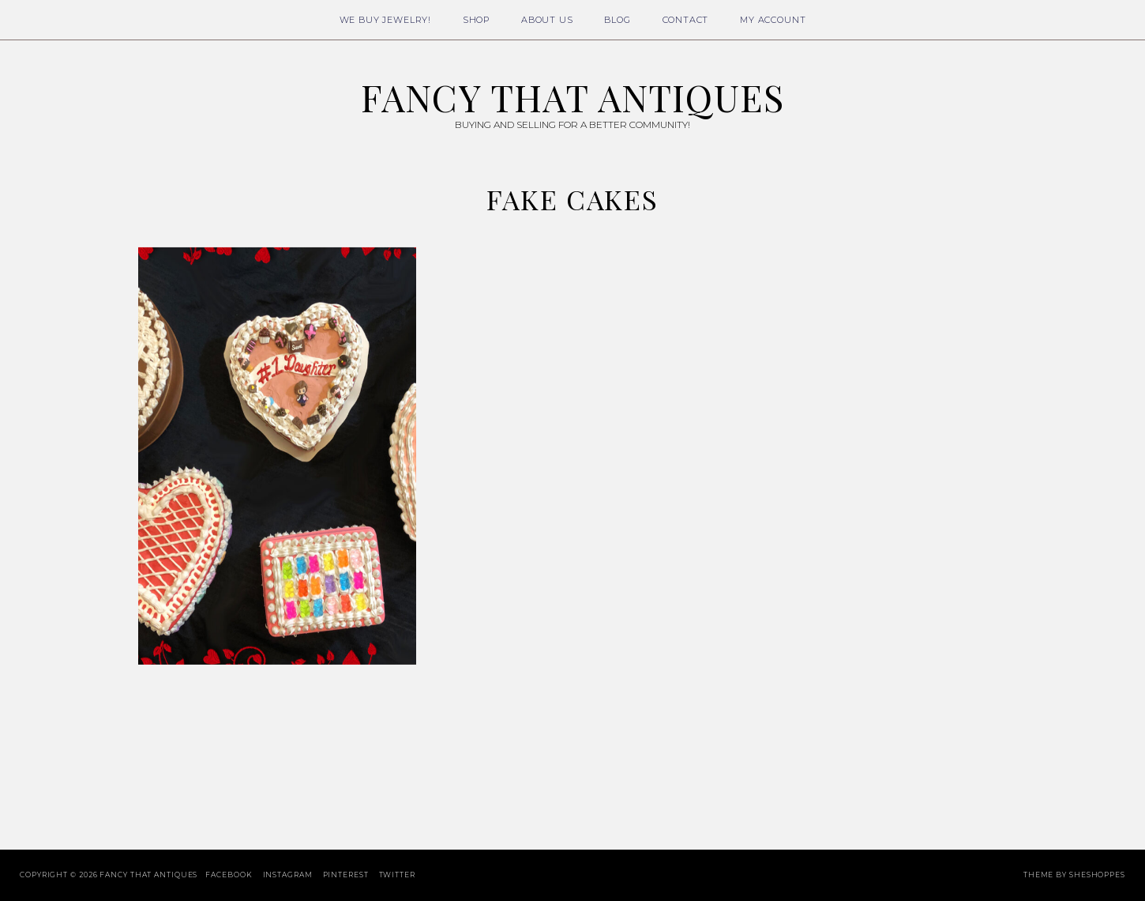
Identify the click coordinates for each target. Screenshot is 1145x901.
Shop (476, 19)
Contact (686, 19)
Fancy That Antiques (572, 97)
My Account (772, 19)
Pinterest (346, 874)
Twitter (397, 874)
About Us (547, 19)
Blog (617, 19)
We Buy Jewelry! (385, 19)
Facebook (228, 874)
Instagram (288, 874)
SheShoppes (1097, 874)
